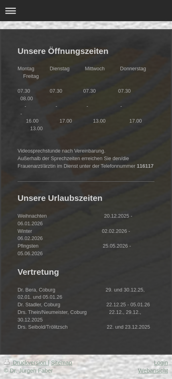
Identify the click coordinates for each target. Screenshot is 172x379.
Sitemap (61, 362)
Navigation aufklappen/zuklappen (86, 10)
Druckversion (26, 362)
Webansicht (153, 370)
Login (161, 362)
